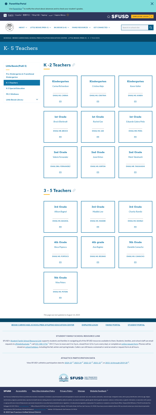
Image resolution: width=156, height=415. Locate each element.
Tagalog (44, 15)
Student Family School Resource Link (26, 341)
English (11, 15)
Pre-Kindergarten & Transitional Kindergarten (20, 75)
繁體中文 (26, 15)
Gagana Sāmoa (60, 15)
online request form (130, 344)
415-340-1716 (42, 344)
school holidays (31, 347)
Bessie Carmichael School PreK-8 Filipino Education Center (40, 38)
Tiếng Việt (36, 15)
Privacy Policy (66, 391)
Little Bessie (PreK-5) (39, 27)
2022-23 (88, 363)
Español (18, 15)
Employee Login (142, 16)
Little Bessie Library (14, 99)
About (22, 27)
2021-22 (97, 363)
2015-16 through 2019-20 (117, 363)
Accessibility (21, 391)
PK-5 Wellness (12, 94)
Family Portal (113, 325)
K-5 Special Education (15, 88)
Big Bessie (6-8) (60, 27)
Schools (7, 38)
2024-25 (69, 363)
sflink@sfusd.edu (23, 344)
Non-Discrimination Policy (43, 391)
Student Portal (136, 325)
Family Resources (80, 27)
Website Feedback (99, 391)
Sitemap (81, 391)
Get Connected (100, 27)
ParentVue (18, 8)
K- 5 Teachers (12, 82)
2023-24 (78, 363)
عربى (51, 15)
